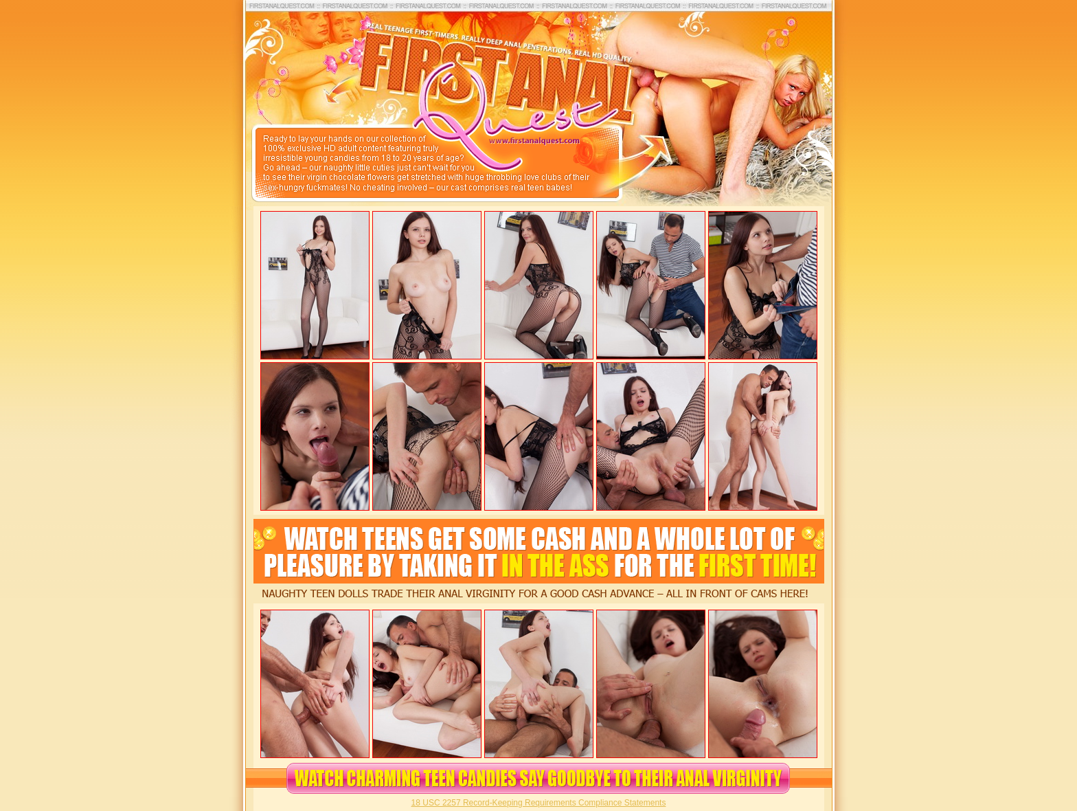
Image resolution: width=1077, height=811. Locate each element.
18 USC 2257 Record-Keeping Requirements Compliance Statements (538, 803)
